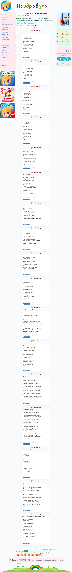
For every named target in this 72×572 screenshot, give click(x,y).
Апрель (64, 47)
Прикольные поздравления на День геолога (66, 31)
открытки (23, 25)
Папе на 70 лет (5, 37)
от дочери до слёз (25, 18)
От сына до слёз (5, 19)
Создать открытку (27, 57)
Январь (69, 58)
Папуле (3, 20)
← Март (62, 55)
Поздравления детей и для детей (7, 58)
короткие (33, 25)
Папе (3, 22)
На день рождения (5, 43)
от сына (30, 18)
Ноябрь (62, 58)
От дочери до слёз (5, 15)
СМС (3, 60)
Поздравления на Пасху (65, 41)
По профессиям (5, 55)
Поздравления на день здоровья (64, 37)
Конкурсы (4, 63)
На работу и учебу (5, 47)
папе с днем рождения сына (22, 20)
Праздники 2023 (60, 63)
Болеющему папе (5, 39)
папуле (41, 18)
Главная (18, 15)
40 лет (41, 20)
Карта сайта (19, 563)
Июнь (59, 57)
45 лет (45, 20)
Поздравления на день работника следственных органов (65, 34)
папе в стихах (46, 18)
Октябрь (58, 58)
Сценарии (4, 68)
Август (65, 57)
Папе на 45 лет (5, 29)
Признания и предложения (7, 54)
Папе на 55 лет (5, 32)
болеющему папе (31, 22)
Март (64, 60)
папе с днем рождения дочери (33, 20)
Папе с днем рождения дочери (8, 25)
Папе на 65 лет (5, 35)
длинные (28, 25)
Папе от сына (4, 17)
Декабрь (66, 58)
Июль (62, 57)
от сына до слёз (36, 18)
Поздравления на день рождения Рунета (64, 39)
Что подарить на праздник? (63, 64)
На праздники (4, 49)
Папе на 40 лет (5, 27)
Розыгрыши (4, 65)
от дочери (18, 18)
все (18, 25)
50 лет (48, 20)
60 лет (18, 22)
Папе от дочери (5, 14)
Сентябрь (68, 57)
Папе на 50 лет (5, 30)
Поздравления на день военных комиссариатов (65, 43)
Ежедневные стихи (5, 52)
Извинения (4, 67)
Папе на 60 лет (5, 34)
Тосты (3, 62)
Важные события (5, 45)
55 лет (52, 20)
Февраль (60, 60)
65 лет (21, 22)
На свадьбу (4, 50)
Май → (66, 55)
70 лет (25, 22)
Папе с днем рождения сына (7, 24)
